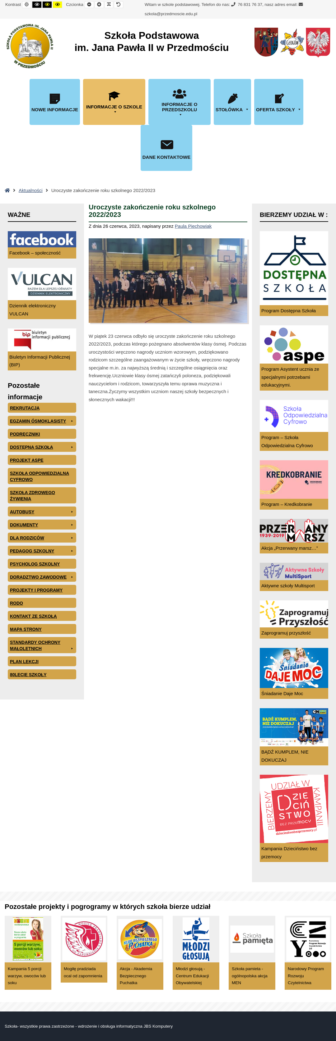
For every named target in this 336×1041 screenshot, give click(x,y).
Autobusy (42, 512)
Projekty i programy (36, 590)
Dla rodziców (42, 538)
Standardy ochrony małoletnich (42, 646)
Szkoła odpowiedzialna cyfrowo (39, 476)
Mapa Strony (26, 629)
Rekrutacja (25, 408)
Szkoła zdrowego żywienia (32, 495)
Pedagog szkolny (42, 551)
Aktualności (31, 190)
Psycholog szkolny (35, 564)
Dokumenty (42, 525)
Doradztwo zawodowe (42, 577)
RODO (16, 603)
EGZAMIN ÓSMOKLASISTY (42, 421)
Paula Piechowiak (193, 226)
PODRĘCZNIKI (25, 434)
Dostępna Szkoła (42, 447)
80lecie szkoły (28, 674)
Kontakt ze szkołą (33, 616)
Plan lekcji (24, 661)
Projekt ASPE (27, 460)
